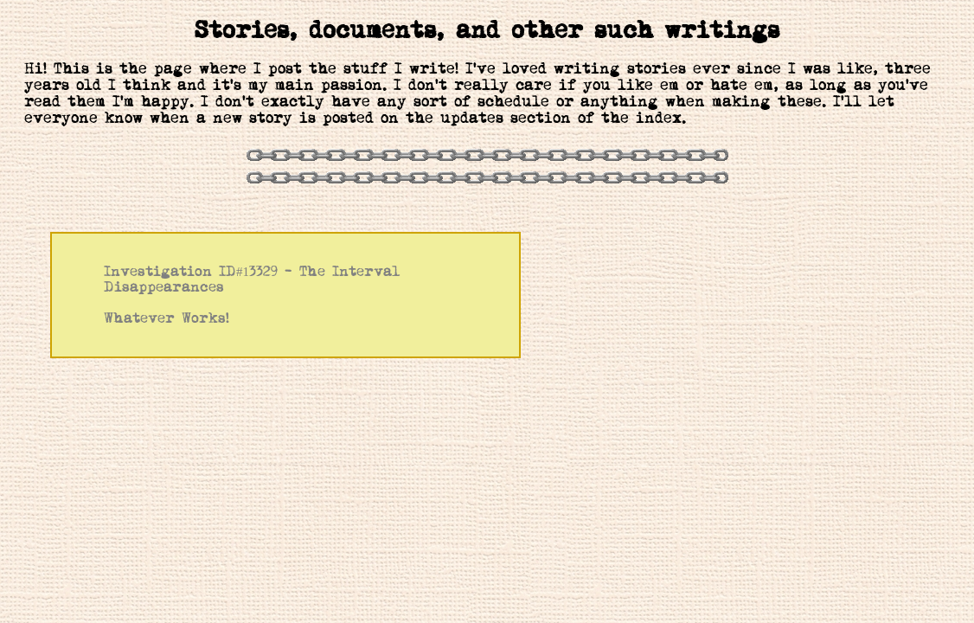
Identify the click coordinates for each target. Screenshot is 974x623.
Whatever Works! (166, 318)
